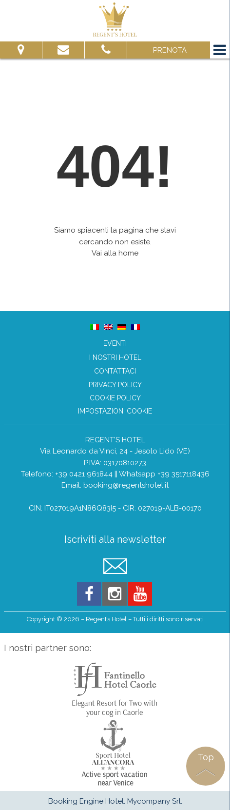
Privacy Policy (115, 385)
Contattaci (115, 371)
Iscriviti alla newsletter (115, 539)
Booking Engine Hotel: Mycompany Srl (114, 801)
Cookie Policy (115, 398)
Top (206, 757)
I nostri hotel (115, 357)
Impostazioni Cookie (115, 411)
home (128, 253)
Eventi (115, 343)
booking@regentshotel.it (126, 485)
